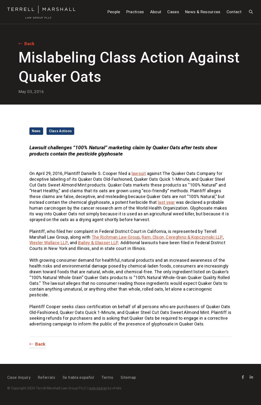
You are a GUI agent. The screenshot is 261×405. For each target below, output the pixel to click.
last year (166, 202)
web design (98, 388)
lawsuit (139, 173)
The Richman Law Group (116, 237)
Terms (107, 377)
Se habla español (78, 377)
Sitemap (128, 377)
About (155, 11)
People (113, 11)
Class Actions (60, 131)
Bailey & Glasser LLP (98, 242)
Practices (135, 11)
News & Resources (202, 11)
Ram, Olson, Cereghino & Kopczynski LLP (182, 237)
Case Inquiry (19, 377)
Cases (173, 11)
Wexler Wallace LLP (48, 242)
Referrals (46, 377)
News (36, 131)
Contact (234, 11)
